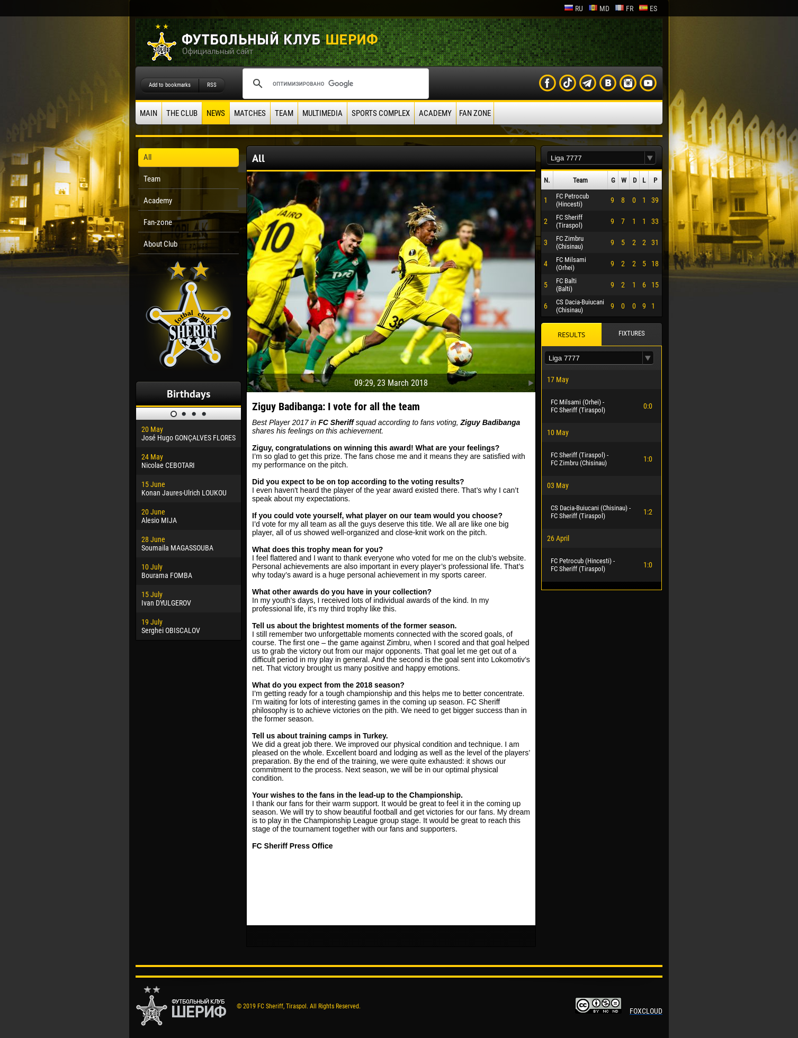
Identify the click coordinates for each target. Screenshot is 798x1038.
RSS (212, 85)
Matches (250, 113)
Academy (435, 113)
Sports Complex (381, 113)
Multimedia (322, 113)
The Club (182, 113)
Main (148, 113)
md (598, 8)
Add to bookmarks (170, 85)
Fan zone (475, 113)
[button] (650, 158)
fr (624, 8)
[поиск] (334, 83)
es (648, 8)
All (147, 157)
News (216, 113)
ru (573, 8)
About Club (160, 244)
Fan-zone (158, 222)
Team (284, 113)
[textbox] (595, 158)
